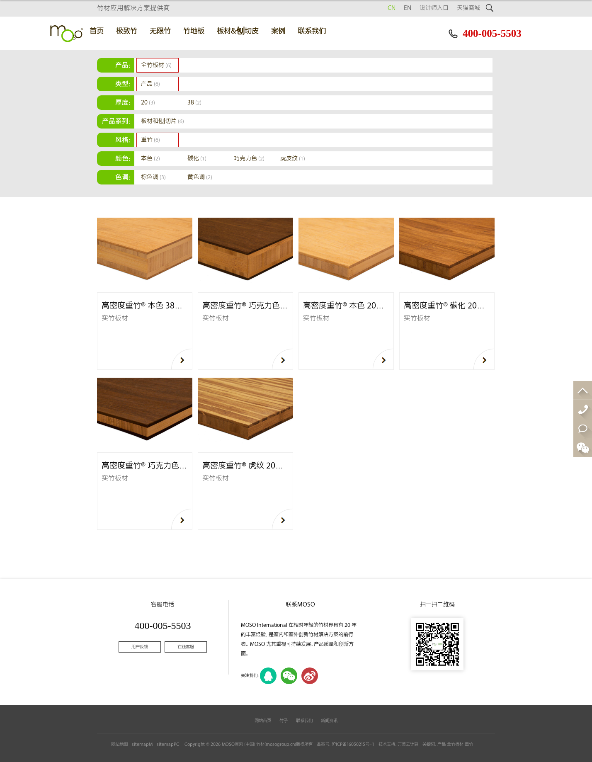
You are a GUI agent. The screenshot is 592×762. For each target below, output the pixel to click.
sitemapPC (168, 744)
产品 (150, 83)
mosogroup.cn (280, 744)
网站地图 (119, 744)
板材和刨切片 (162, 121)
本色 (150, 158)
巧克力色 (249, 158)
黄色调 (199, 177)
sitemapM (142, 744)
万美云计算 (408, 744)
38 (194, 102)
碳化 (196, 158)
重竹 (150, 139)
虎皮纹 (292, 158)
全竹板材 (156, 65)
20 (148, 102)
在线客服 (185, 647)
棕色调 (153, 177)
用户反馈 (139, 647)
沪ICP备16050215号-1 (353, 744)
